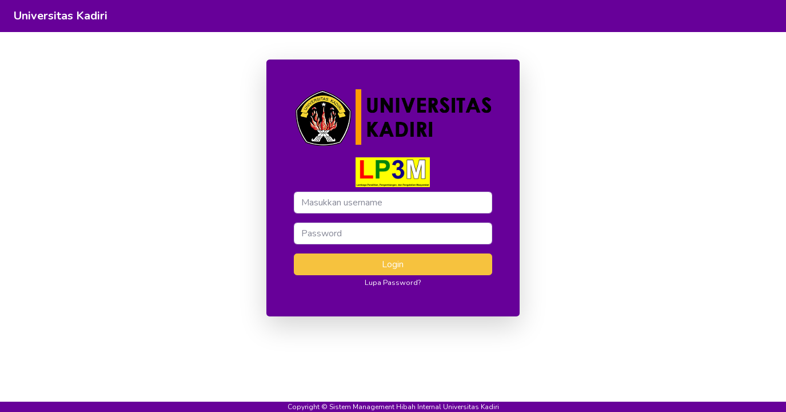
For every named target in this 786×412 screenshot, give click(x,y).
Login (393, 264)
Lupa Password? (393, 283)
